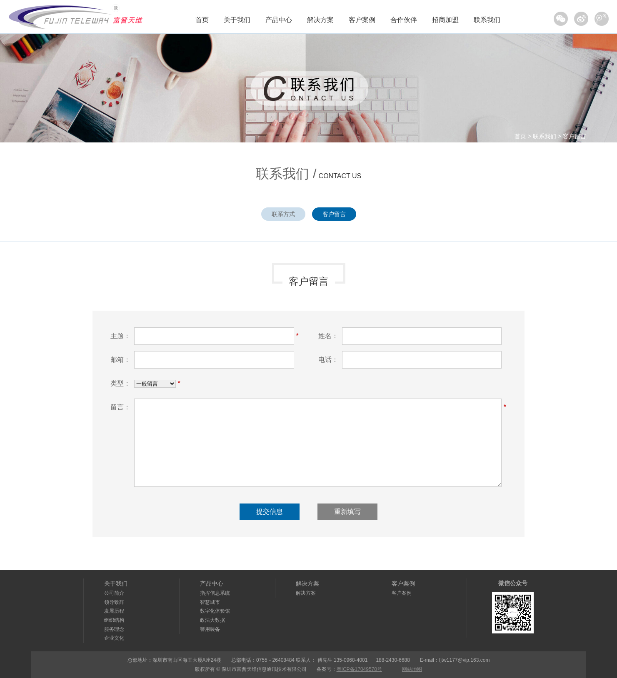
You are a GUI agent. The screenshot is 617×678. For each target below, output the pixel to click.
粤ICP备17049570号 (359, 669)
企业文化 (114, 638)
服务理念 (114, 629)
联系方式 (283, 214)
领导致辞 (114, 602)
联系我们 (487, 19)
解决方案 (320, 19)
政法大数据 (212, 620)
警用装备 (210, 629)
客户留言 (574, 136)
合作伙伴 (403, 19)
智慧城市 (210, 602)
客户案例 (362, 19)
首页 (202, 19)
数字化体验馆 (215, 611)
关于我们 (237, 19)
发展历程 (114, 611)
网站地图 (412, 669)
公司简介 (114, 593)
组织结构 (114, 620)
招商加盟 (445, 19)
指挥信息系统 (215, 593)
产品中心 (278, 19)
